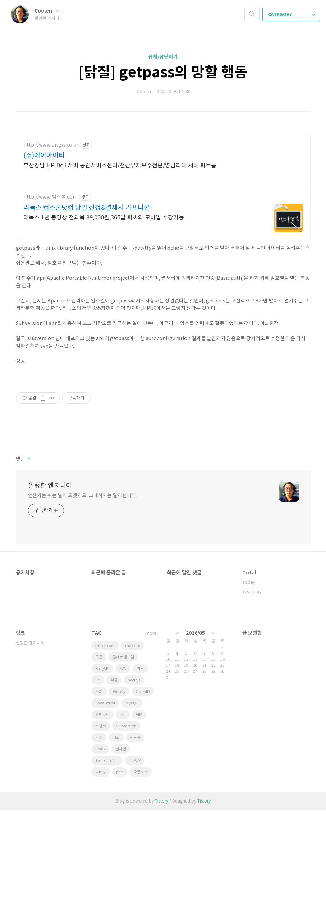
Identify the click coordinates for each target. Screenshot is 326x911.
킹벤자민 (102, 815)
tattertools (105, 746)
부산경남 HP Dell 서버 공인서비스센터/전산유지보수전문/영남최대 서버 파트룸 (119, 165)
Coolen (47, 11)
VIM (139, 815)
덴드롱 (135, 838)
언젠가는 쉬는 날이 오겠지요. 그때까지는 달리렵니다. (82, 596)
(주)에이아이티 (44, 155)
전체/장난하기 (163, 57)
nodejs (134, 780)
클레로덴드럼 (123, 757)
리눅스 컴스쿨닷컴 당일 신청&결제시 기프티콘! (87, 208)
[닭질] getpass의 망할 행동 (163, 72)
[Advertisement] (163, 423)
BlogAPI (102, 769)
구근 (98, 757)
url (97, 780)
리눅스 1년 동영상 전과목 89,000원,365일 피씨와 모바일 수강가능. (104, 217)
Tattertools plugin (109, 861)
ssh (123, 815)
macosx (132, 746)
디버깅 (100, 872)
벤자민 (120, 849)
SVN (123, 769)
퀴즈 (140, 769)
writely (119, 792)
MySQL (131, 803)
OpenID (143, 792)
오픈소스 (140, 872)
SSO (99, 792)
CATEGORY (292, 14)
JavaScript (105, 803)
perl (119, 872)
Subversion (126, 826)
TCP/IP (135, 861)
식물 (114, 780)
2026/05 (195, 734)
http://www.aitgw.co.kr (50, 145)
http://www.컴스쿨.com (50, 197)
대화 (116, 838)
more (151, 734)
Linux (100, 849)
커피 (98, 838)
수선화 (100, 826)
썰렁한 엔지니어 (50, 586)
